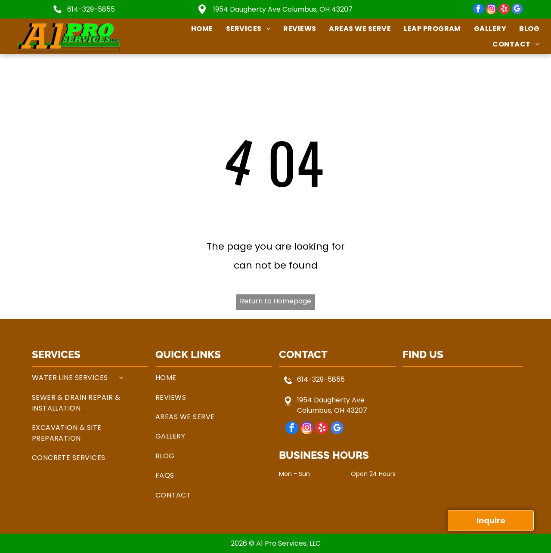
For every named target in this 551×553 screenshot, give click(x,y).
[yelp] (504, 9)
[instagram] (491, 9)
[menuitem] (195, 28)
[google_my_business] (517, 9)
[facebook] (478, 9)
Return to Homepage (275, 301)
